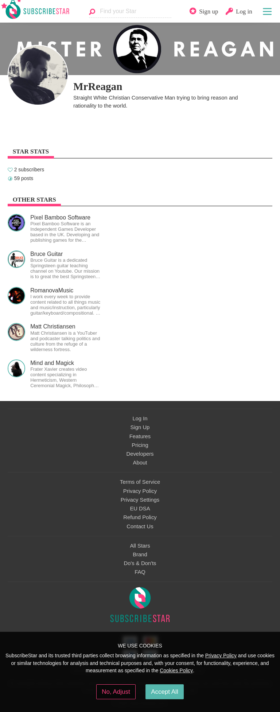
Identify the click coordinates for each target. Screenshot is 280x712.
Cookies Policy (176, 670)
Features (140, 436)
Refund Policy (140, 517)
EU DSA (140, 508)
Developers (139, 454)
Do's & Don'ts (140, 563)
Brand (140, 554)
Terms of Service (140, 482)
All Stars (140, 546)
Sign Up (140, 427)
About (140, 463)
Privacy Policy (140, 491)
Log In (139, 418)
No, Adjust (116, 691)
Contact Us (140, 526)
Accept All (164, 691)
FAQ (140, 572)
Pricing (140, 445)
